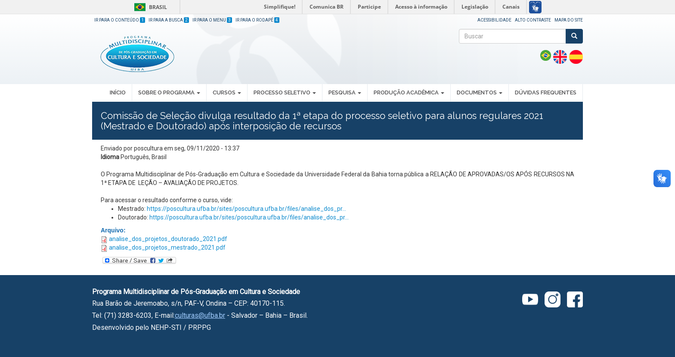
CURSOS (227, 92)
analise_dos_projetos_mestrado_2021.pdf (167, 247)
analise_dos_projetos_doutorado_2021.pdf (168, 238)
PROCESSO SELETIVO (285, 92)
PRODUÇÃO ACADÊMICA (409, 92)
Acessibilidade (494, 20)
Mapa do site (568, 20)
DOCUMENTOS (479, 92)
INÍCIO (118, 92)
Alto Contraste (533, 20)
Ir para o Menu (212, 20)
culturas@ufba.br (200, 315)
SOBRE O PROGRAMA (169, 92)
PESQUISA (344, 92)
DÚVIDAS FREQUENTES (545, 92)
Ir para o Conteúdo (119, 20)
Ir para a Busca (169, 20)
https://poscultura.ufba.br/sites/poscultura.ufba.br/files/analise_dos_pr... (246, 208)
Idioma (110, 156)
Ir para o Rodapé (257, 20)
